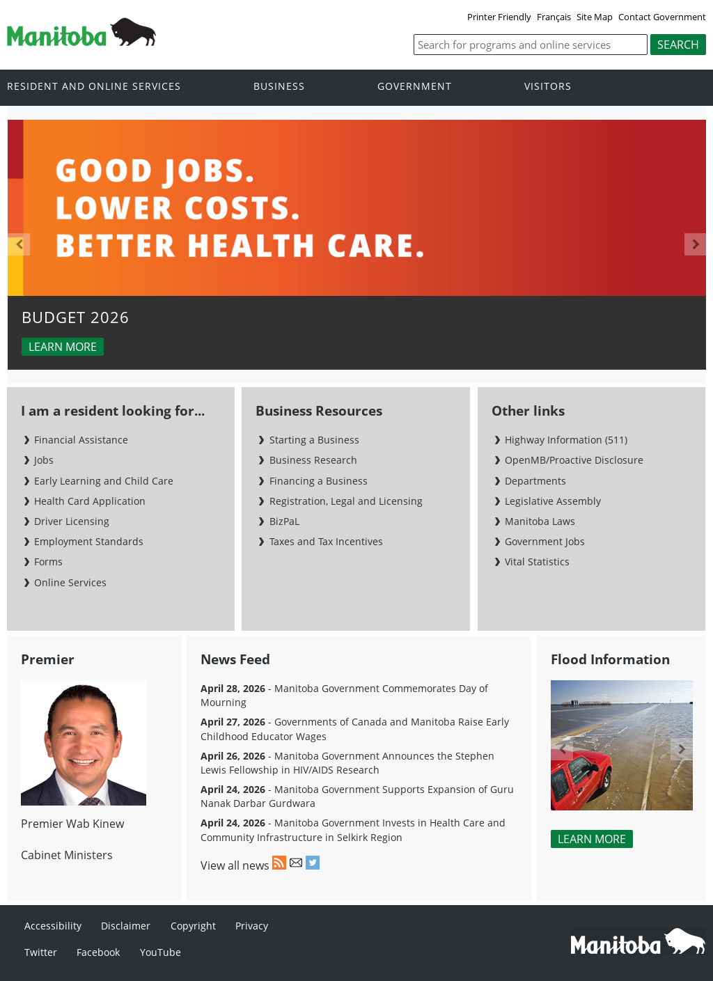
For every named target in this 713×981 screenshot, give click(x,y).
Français (554, 16)
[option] (357, 245)
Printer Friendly (499, 16)
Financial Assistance (81, 439)
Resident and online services (94, 86)
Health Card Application (90, 501)
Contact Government (662, 16)
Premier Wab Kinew (72, 823)
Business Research (313, 459)
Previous (19, 244)
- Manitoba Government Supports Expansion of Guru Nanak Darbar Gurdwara (357, 796)
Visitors (548, 86)
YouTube (160, 952)
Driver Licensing (71, 521)
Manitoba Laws (540, 521)
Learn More (592, 839)
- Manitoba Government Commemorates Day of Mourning (344, 695)
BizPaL (284, 521)
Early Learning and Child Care (103, 480)
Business (279, 86)
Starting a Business (314, 439)
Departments (535, 480)
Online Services (70, 582)
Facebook (98, 952)
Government (414, 86)
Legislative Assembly (553, 501)
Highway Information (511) (566, 439)
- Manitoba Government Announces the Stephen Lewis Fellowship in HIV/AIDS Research (347, 762)
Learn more (63, 346)
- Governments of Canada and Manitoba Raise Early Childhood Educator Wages (355, 728)
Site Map (595, 16)
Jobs (44, 459)
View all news (235, 865)
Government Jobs (545, 541)
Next (695, 244)
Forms (48, 561)
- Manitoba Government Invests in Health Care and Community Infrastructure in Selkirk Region (353, 829)
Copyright (193, 925)
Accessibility (52, 925)
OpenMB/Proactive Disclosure (574, 459)
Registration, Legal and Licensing (346, 501)
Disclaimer (125, 925)
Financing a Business (318, 480)
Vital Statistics (537, 561)
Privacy (251, 925)
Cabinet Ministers (67, 855)
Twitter (40, 952)
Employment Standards (88, 541)
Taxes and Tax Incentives (326, 541)
